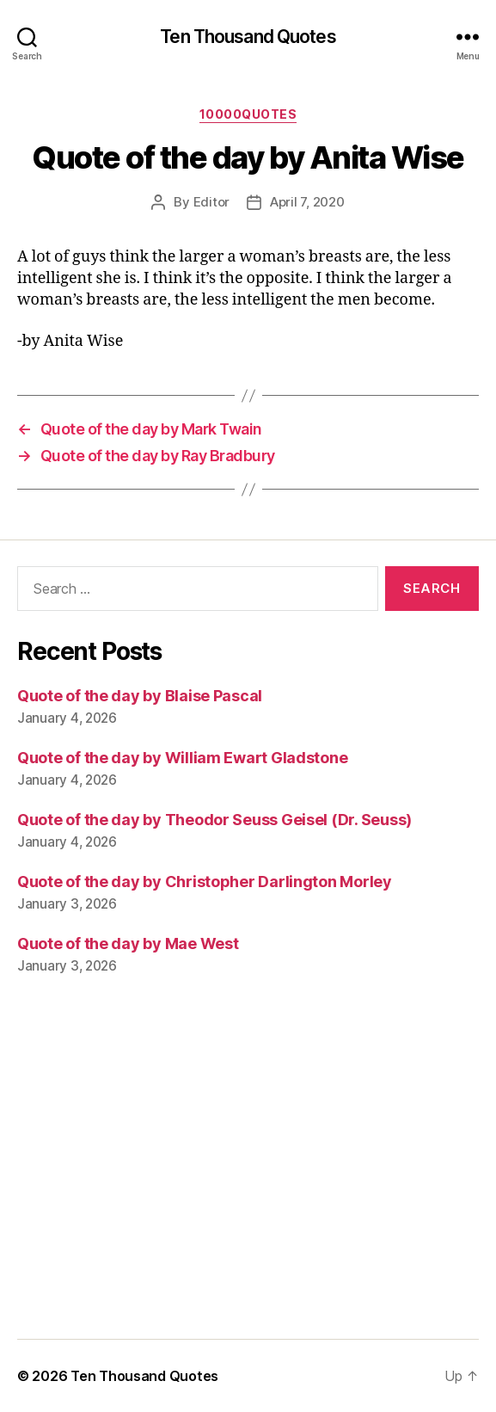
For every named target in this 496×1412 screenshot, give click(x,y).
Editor (211, 202)
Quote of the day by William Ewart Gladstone (182, 758)
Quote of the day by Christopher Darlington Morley (204, 881)
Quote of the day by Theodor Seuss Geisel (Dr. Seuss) (214, 820)
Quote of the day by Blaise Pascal (139, 696)
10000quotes (248, 114)
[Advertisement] (248, 1169)
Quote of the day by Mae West (127, 943)
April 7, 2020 (307, 202)
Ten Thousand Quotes (247, 37)
